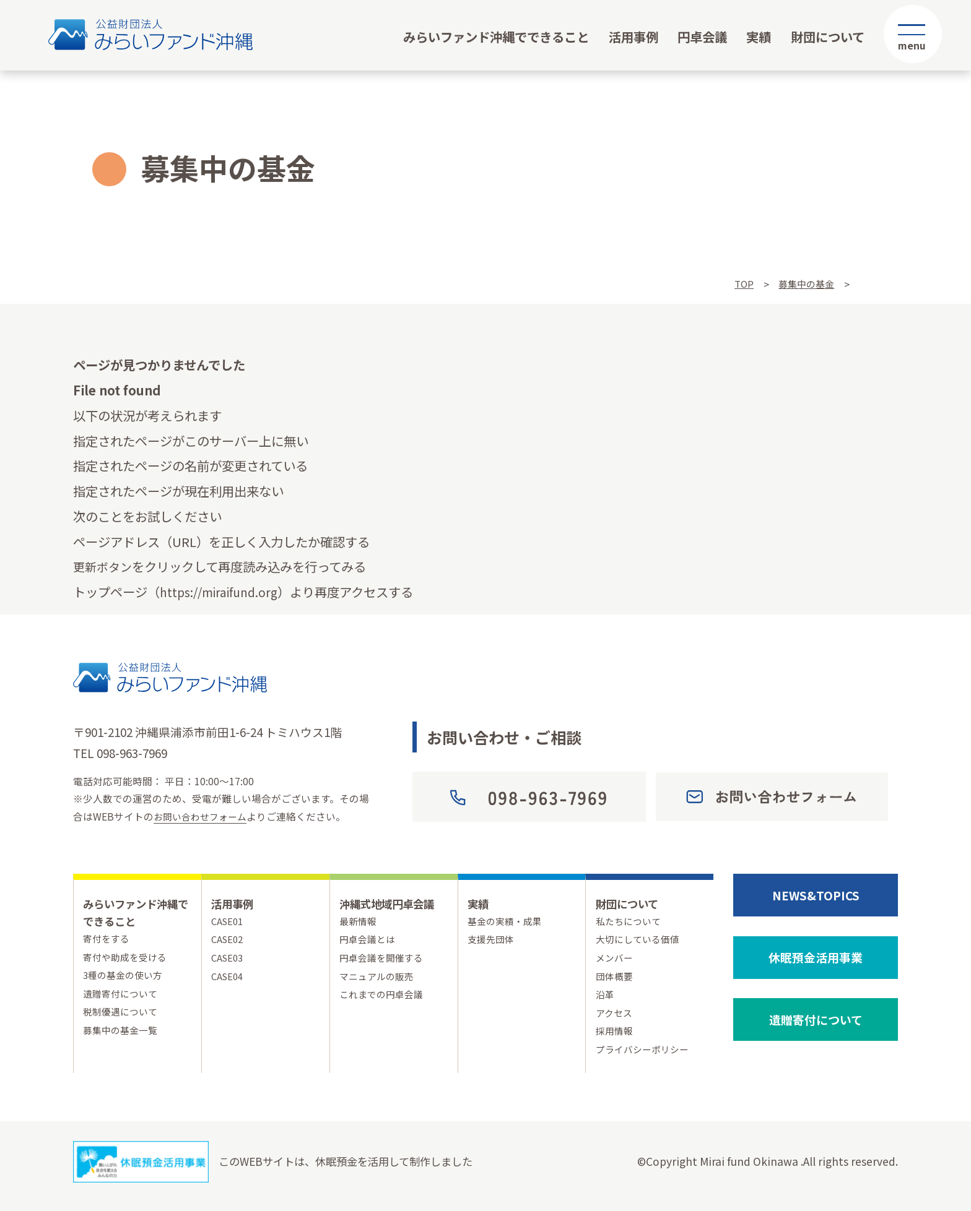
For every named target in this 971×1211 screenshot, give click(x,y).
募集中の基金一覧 (122, 1036)
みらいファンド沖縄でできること (496, 36)
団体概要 (615, 980)
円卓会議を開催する (384, 961)
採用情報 (615, 1038)
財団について (827, 36)
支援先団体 (492, 941)
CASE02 (228, 941)
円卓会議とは (369, 941)
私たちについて (630, 922)
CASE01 (228, 922)
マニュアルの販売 (379, 980)
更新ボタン (104, 566)
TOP (740, 284)
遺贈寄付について (122, 997)
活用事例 (633, 36)
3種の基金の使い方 (125, 978)
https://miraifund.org (224, 591)
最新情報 (359, 922)
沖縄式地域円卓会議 (392, 903)
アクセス (615, 1019)
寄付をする (108, 939)
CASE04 (228, 980)
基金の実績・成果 (507, 922)
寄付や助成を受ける (127, 958)
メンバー (615, 961)
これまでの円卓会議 (384, 999)
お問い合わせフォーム (203, 816)
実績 (758, 36)
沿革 (606, 999)
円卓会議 (702, 36)
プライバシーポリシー (645, 1058)
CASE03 (228, 961)
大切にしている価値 (640, 941)
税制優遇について (122, 1017)
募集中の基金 (804, 284)
